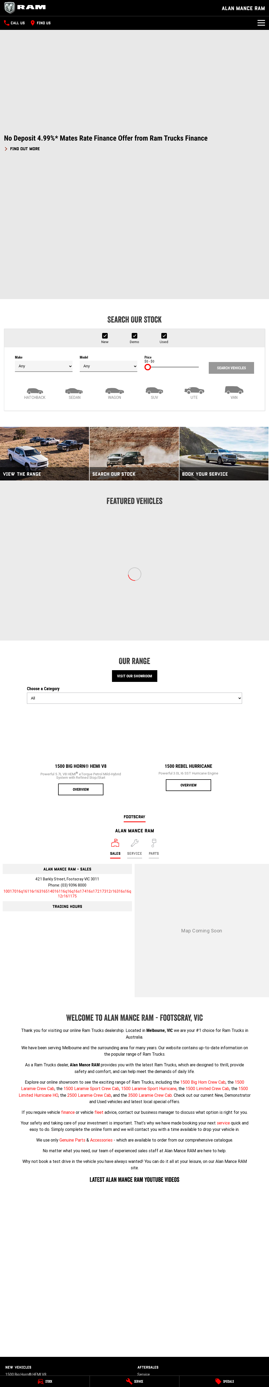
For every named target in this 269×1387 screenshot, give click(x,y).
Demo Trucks (16, 1321)
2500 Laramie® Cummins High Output (37, 1288)
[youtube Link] (16, 1368)
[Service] (134, 1381)
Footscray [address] (135, 686)
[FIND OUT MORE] (22, 148)
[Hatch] (35, 262)
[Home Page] (26, 8)
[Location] (115, 719)
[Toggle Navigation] (261, 23)
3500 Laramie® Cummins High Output (37, 1296)
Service (143, 1244)
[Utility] (194, 262)
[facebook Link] (8, 1368)
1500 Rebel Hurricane (23, 1251)
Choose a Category (134, 565)
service (223, 992)
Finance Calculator (21, 1358)
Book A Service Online (155, 1251)
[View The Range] (44, 324)
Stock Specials (17, 1335)
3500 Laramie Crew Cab (150, 965)
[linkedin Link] (48, 1368)
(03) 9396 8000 (73, 755)
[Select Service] (134, 719)
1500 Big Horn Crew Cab (203, 952)
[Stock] (45, 1381)
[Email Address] (67, 764)
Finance (11, 1350)
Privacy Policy (148, 1324)
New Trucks (15, 1313)
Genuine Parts (72, 1009)
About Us (145, 1291)
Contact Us (146, 1284)
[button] (134, 143)
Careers (144, 1299)
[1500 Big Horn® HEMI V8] (81, 621)
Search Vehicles (231, 238)
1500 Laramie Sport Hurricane (148, 958)
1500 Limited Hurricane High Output (35, 1273)
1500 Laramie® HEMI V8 (25, 1259)
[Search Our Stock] (134, 324)
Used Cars (13, 1328)
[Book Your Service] (223, 324)
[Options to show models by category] (134, 568)
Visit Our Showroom (134, 546)
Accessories (101, 1009)
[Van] (234, 262)
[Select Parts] (154, 719)
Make (44, 233)
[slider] (147, 237)
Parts (142, 1259)
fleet (98, 982)
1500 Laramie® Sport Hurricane (32, 1266)
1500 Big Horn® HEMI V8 (25, 1244)
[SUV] (155, 262)
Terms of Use (148, 1331)
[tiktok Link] (40, 1368)
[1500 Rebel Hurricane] (188, 619)
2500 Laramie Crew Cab (89, 965)
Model (108, 233)
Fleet (9, 1343)
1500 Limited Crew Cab (207, 958)
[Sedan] (75, 262)
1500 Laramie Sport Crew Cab (91, 958)
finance (68, 982)
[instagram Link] (24, 1368)
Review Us (146, 1306)
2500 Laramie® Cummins (27, 1281)
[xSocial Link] (32, 1368)
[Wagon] (115, 262)
